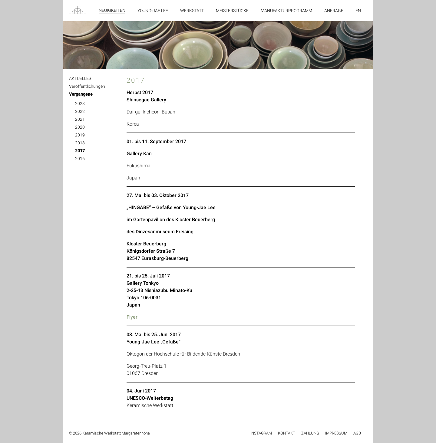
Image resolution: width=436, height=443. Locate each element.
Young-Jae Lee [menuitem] (152, 10)
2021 (80, 119)
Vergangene (81, 94)
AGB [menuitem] (357, 433)
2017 (80, 150)
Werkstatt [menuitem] (192, 10)
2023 (80, 103)
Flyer (132, 317)
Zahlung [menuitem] (310, 433)
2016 (80, 158)
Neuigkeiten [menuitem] (112, 10)
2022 (80, 111)
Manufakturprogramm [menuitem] (286, 10)
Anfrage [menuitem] (333, 10)
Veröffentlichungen (87, 86)
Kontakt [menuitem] (286, 433)
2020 (80, 127)
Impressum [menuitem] (336, 433)
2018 (80, 142)
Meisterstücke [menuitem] (232, 10)
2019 (80, 135)
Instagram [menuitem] (261, 433)
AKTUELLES (80, 78)
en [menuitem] (358, 10)
